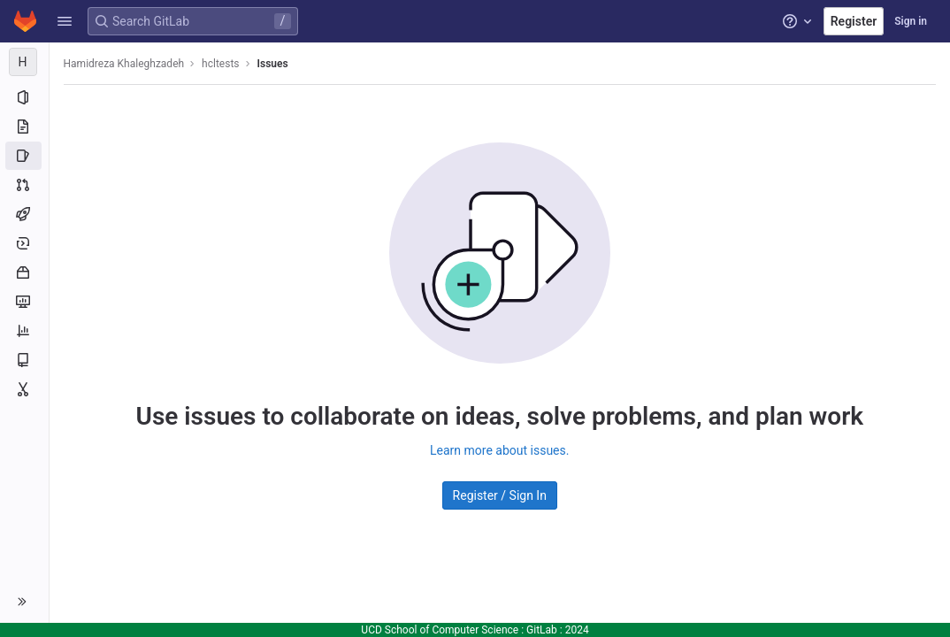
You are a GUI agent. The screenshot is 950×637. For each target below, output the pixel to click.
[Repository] (24, 126)
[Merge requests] (24, 185)
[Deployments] (24, 243)
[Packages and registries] (24, 272)
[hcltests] (24, 62)
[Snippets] (24, 389)
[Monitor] (24, 302)
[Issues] (24, 156)
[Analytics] (24, 331)
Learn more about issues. (499, 450)
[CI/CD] (24, 214)
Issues (272, 64)
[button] (64, 21)
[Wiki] (24, 360)
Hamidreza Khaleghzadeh (124, 64)
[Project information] (24, 97)
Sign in (910, 21)
